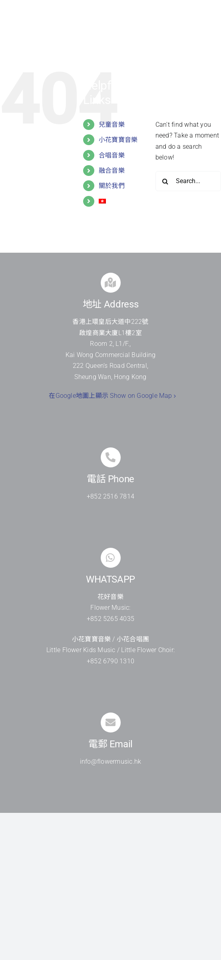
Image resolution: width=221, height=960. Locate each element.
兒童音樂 (112, 124)
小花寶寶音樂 (118, 140)
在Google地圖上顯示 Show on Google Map (110, 395)
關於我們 (112, 186)
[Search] (165, 181)
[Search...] (188, 181)
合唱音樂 (112, 155)
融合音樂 (112, 170)
